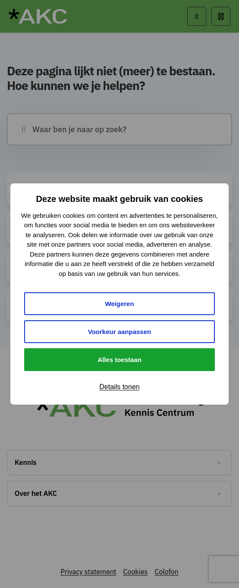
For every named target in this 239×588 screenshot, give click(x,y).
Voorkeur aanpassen (119, 331)
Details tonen (119, 386)
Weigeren (119, 303)
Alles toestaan (119, 359)
